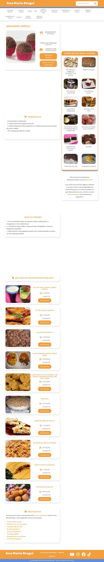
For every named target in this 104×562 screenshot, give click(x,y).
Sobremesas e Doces (10, 17)
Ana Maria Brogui (10, 11)
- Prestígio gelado (12, 534)
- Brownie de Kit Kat (13, 529)
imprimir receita (48, 56)
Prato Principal (28, 17)
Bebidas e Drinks (88, 11)
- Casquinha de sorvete (14, 527)
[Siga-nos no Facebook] (84, 555)
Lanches (19, 17)
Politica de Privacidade (48, 553)
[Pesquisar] (95, 3)
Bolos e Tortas (21, 11)
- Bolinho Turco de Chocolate (16, 524)
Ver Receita (44, 300)
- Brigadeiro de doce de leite (16, 536)
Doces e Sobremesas (40, 515)
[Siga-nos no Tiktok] (89, 555)
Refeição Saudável (39, 17)
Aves (35, 11)
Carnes (30, 11)
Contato (52, 556)
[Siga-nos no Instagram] (78, 555)
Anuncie (61, 553)
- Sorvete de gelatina (13, 532)
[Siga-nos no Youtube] (72, 555)
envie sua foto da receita (48, 64)
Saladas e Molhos (54, 11)
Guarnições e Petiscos (65, 11)
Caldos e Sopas (77, 11)
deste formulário (74, 194)
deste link (88, 180)
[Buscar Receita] (84, 3)
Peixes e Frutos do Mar (43, 11)
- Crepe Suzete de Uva (13, 522)
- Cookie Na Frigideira (13, 539)
